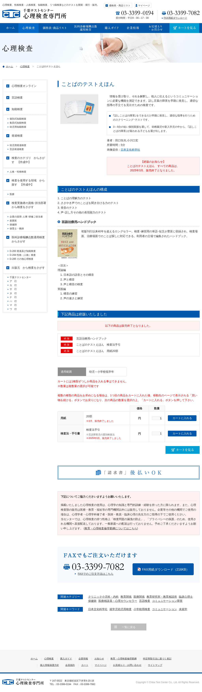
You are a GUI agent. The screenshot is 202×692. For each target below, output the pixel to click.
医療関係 (139, 596)
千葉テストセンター (20, 298)
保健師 (92, 600)
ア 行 (14, 304)
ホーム (9, 66)
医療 (12, 203)
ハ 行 (13, 332)
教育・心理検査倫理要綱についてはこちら (111, 528)
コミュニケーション (164, 609)
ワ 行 (13, 342)
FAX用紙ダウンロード (175, 18)
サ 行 (14, 315)
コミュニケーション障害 (167, 600)
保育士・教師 (17, 244)
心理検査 (25, 66)
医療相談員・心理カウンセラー (117, 600)
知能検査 (17, 109)
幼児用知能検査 (18, 129)
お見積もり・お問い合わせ (127, 665)
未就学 (183, 609)
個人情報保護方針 (49, 665)
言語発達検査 (17, 155)
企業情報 (83, 658)
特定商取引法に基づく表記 (157, 658)
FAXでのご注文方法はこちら (95, 573)
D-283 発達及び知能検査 (23, 268)
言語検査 (144, 600)
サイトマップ (155, 665)
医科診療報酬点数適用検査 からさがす (29, 256)
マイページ (144, 5)
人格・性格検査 (18, 179)
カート (84, 665)
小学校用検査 (142, 609)
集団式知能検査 (18, 124)
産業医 (13, 233)
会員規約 (70, 665)
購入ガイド (66, 658)
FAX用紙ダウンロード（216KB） (165, 569)
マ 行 (13, 337)
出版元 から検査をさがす (28, 289)
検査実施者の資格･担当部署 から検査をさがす (29, 215)
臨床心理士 (186, 596)
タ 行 (13, 321)
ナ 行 (13, 326)
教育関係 (126, 596)
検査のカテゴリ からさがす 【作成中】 (28, 167)
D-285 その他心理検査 (21, 279)
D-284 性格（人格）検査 (23, 273)
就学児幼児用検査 (120, 609)
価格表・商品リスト (119, 5)
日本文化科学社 (130, 149)
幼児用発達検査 (18, 149)
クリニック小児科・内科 (103, 596)
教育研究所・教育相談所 (162, 596)
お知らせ (99, 658)
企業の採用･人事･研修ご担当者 (27, 227)
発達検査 (17, 140)
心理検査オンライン (24, 85)
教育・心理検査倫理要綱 (123, 658)
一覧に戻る (129, 627)
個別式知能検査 (18, 118)
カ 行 (13, 309)
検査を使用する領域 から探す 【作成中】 (28, 191)
